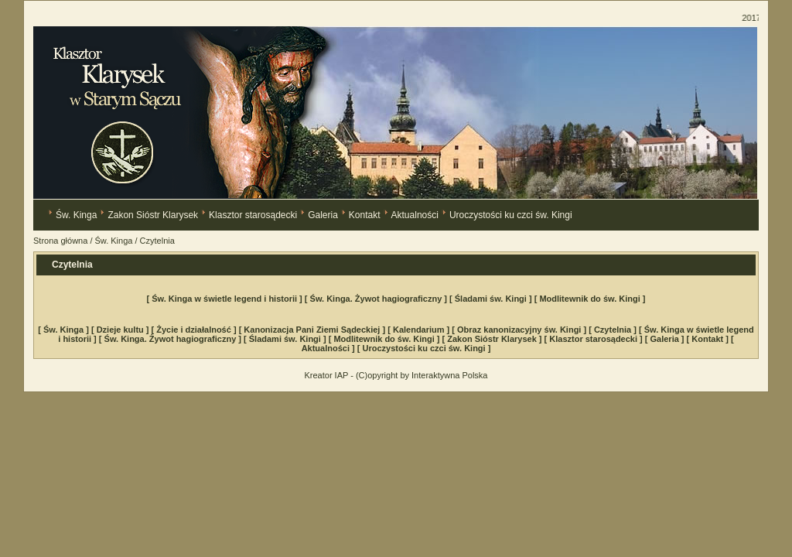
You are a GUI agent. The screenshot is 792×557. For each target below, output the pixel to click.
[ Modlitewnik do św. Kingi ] (590, 298)
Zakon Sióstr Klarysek (153, 215)
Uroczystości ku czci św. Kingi (510, 215)
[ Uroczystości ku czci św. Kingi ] (424, 348)
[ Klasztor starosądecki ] (594, 338)
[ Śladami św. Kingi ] (491, 298)
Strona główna (60, 240)
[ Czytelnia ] (614, 329)
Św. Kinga (76, 215)
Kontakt (365, 215)
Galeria (323, 215)
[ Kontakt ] (709, 338)
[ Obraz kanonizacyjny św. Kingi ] (520, 329)
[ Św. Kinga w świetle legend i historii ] (226, 298)
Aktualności (415, 215)
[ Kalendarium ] (419, 329)
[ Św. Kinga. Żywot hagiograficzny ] (377, 298)
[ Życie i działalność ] (195, 329)
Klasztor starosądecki (253, 215)
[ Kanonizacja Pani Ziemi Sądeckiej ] (313, 329)
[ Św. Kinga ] (64, 329)
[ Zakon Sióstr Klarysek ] (493, 338)
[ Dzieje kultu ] (121, 329)
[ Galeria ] (666, 338)
